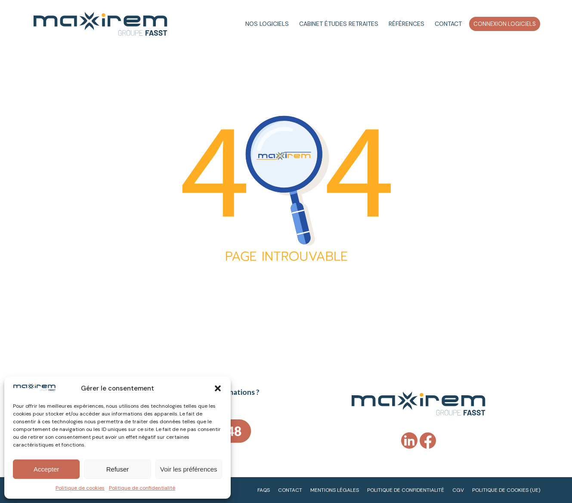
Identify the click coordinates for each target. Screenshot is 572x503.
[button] (217, 388)
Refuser (117, 469)
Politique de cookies (80, 487)
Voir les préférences (188, 469)
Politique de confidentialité (142, 487)
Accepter (46, 469)
